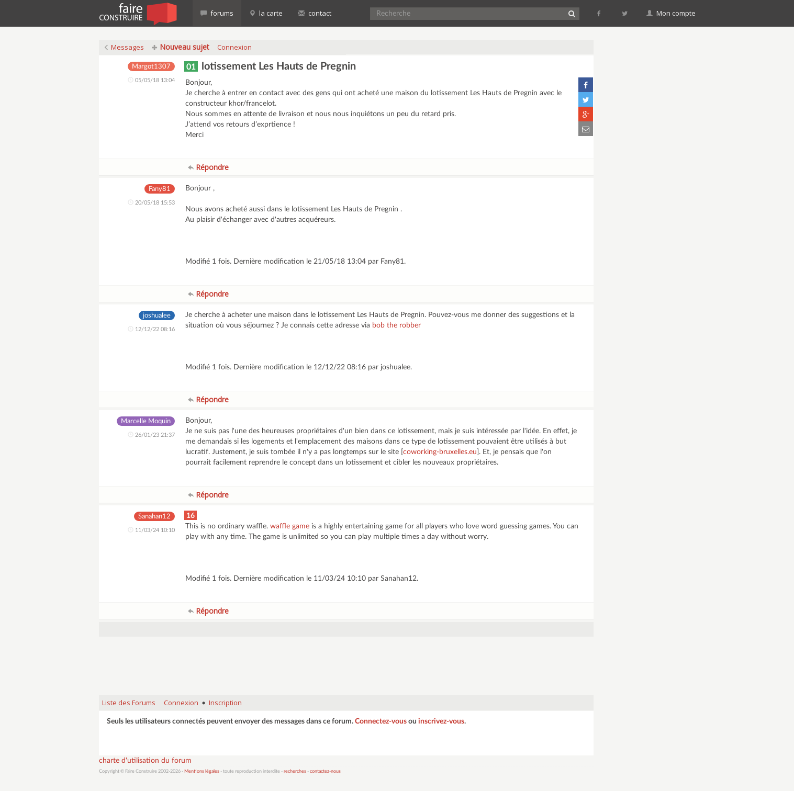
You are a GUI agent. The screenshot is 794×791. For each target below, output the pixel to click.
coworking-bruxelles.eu (440, 452)
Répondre (208, 167)
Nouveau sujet (180, 47)
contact (314, 13)
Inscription (225, 702)
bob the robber (396, 325)
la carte (266, 13)
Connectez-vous (381, 721)
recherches (295, 771)
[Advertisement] (345, 660)
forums (216, 13)
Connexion (234, 47)
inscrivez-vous (441, 721)
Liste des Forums (128, 702)
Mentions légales (201, 771)
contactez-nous (325, 771)
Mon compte (671, 13)
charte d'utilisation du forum (145, 760)
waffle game (289, 526)
